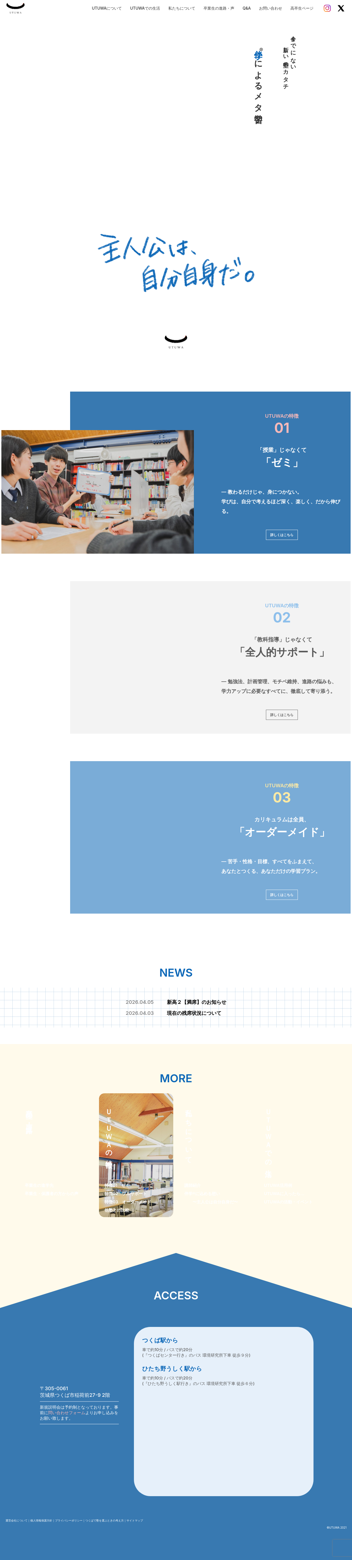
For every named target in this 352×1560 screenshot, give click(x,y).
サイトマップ (135, 1520)
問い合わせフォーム (66, 1412)
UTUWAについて (107, 8)
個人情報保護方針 (41, 1520)
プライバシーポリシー (68, 1520)
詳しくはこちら (281, 535)
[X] (341, 8)
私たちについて (181, 8)
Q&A (247, 8)
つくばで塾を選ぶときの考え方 (104, 1520)
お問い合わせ (270, 8)
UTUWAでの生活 (145, 8)
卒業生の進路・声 (219, 8)
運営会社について (17, 1520)
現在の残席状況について (173, 1013)
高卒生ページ (302, 8)
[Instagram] (327, 8)
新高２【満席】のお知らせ (176, 1002)
